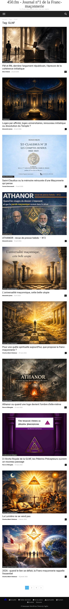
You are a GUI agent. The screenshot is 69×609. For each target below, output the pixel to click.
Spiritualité (49, 600)
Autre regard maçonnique (10, 288)
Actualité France (7, 62)
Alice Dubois (6, 72)
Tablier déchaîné (24, 600)
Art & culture (38, 600)
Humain (59, 600)
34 (65, 72)
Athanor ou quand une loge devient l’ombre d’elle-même (31, 404)
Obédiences (6, 119)
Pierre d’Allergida (7, 407)
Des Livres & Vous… (8, 176)
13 (65, 407)
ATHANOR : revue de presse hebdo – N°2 (24, 238)
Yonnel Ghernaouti (8, 186)
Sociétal (30, 602)
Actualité (12, 600)
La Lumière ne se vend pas (16, 516)
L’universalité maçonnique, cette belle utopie (25, 292)
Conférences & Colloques (10, 455)
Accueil (4, 19)
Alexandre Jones (7, 129)
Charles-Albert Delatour (9, 353)
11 (65, 295)
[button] (4, 14)
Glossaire (39, 602)
